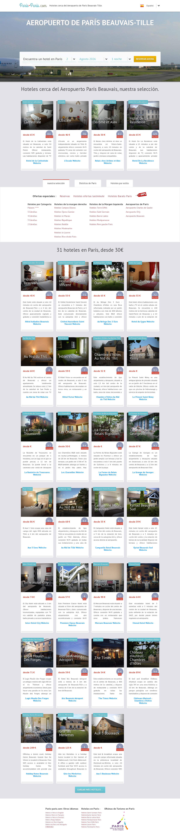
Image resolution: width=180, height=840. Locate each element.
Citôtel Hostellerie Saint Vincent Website (72, 322)
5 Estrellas (32, 212)
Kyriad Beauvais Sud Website (143, 548)
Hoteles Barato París (120, 196)
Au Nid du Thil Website (37, 397)
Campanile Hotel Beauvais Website (107, 548)
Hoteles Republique (63, 220)
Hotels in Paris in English (54, 813)
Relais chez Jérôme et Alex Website (107, 161)
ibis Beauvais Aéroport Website (72, 699)
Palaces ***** (33, 207)
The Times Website (107, 698)
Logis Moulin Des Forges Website (37, 699)
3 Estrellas (32, 220)
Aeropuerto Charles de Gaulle (139, 207)
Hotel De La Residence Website (143, 161)
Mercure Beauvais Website (107, 623)
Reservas (65, 196)
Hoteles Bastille (61, 224)
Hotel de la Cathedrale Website (37, 161)
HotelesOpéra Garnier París (91, 815)
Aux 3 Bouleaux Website (107, 773)
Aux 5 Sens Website (37, 547)
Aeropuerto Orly (133, 212)
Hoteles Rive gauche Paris (101, 224)
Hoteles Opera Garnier (64, 212)
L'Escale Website (72, 160)
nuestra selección (56, 183)
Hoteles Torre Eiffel (98, 207)
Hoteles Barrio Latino (98, 216)
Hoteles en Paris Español (54, 822)
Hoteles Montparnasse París (91, 820)
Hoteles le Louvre (62, 232)
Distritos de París (87, 183)
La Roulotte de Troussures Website (37, 473)
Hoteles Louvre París (88, 824)
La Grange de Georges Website (143, 473)
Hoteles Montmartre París (90, 827)
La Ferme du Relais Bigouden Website (108, 473)
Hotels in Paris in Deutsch (54, 817)
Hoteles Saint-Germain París (91, 813)
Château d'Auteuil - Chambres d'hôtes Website (143, 700)
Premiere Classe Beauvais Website (72, 624)
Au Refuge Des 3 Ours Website (107, 322)
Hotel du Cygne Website (143, 321)
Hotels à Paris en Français (54, 815)
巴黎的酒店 (49, 827)
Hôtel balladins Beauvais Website (37, 322)
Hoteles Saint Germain (99, 212)
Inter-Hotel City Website (37, 623)
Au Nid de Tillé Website (72, 547)
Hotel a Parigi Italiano (52, 820)
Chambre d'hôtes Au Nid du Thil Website (107, 398)
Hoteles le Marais (62, 216)
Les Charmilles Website (72, 472)
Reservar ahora (145, 58)
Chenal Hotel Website (143, 623)
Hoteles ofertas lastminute (88, 196)
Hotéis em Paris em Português (56, 824)
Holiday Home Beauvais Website (37, 774)
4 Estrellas (32, 216)
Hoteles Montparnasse (99, 220)
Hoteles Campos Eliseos (65, 207)
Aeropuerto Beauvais (135, 216)
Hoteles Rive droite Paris (65, 236)
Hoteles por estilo (120, 183)
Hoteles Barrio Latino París (90, 817)
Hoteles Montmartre (63, 228)
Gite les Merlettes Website (72, 774)
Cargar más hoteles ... (90, 789)
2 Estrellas (32, 224)
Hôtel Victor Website (72, 397)
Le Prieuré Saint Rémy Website (143, 398)
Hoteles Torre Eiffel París (90, 822)
